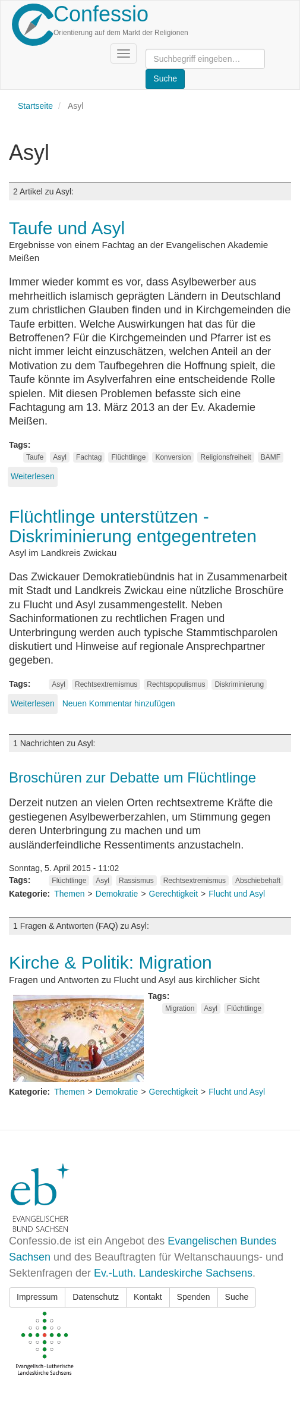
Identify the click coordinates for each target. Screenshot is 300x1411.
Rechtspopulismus (176, 684)
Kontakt (148, 1297)
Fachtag (89, 457)
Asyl (60, 457)
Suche (237, 1297)
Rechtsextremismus (106, 684)
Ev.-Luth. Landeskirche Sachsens (173, 1273)
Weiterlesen (33, 476)
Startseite (35, 106)
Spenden (193, 1297)
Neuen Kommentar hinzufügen (118, 703)
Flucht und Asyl (237, 893)
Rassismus (136, 880)
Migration (179, 1008)
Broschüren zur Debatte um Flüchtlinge (132, 777)
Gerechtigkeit (173, 893)
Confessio (101, 14)
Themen (69, 893)
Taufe (34, 457)
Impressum (37, 1297)
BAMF (270, 457)
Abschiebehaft (257, 880)
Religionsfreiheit (225, 457)
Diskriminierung (239, 684)
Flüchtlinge (128, 457)
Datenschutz (95, 1297)
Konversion (173, 457)
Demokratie (117, 893)
